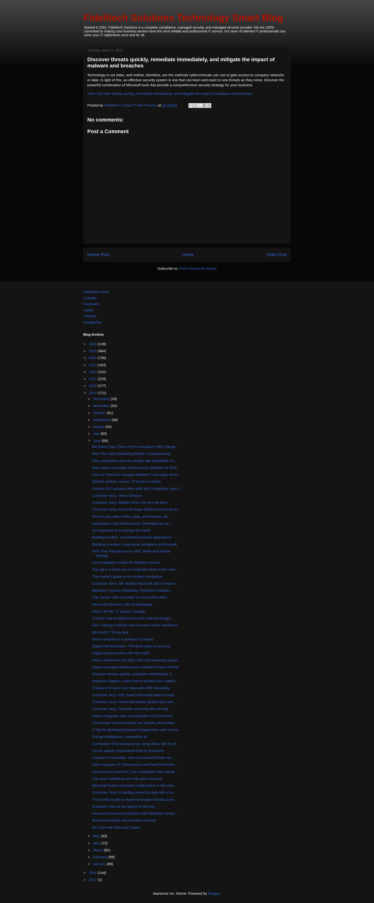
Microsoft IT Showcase (110, 632)
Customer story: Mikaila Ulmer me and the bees (130, 502)
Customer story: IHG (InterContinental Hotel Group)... (134, 695)
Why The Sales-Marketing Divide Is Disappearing (131, 454)
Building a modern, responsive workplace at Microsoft (134, 544)
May (97, 836)
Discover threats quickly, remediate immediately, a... (133, 674)
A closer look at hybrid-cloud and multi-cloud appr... (132, 618)
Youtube (89, 316)
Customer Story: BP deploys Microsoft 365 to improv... (135, 583)
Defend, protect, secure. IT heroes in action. (127, 481)
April (97, 843)
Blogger (214, 893)
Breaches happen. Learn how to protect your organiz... (135, 681)
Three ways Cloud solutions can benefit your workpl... (134, 723)
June (97, 441)
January (100, 864)
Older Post (276, 254)
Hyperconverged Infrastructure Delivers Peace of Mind (135, 667)
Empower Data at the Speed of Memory (123, 806)
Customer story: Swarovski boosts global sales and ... (134, 702)
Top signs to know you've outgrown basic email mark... (135, 569)
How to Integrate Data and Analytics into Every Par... (134, 716)
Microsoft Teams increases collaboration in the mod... (134, 785)
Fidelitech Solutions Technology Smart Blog (183, 17)
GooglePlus (92, 322)
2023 (93, 365)
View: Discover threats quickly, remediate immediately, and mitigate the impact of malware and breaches (169, 93)
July (96, 433)
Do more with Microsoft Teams (116, 827)
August (99, 427)
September (102, 420)
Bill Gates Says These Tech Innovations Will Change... (135, 447)
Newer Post (98, 254)
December (101, 399)
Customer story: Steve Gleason (117, 495)
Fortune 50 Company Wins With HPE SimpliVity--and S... (137, 489)
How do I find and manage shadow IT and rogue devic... (136, 474)
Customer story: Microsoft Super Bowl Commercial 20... (136, 509)
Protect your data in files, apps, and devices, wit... (131, 516)
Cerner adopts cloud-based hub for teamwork (128, 751)
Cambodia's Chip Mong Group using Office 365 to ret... (135, 744)
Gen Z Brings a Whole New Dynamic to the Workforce (135, 625)
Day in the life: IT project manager (119, 611)
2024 (93, 358)
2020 (93, 386)
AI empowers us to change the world (121, 530)
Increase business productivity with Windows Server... (134, 813)
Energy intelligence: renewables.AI (119, 737)
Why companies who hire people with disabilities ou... (134, 461)
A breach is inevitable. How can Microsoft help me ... (133, 758)
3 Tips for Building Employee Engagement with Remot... (136, 730)
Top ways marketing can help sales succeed (127, 778)
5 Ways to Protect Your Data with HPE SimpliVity (130, 688)
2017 (93, 880)
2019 (93, 393)
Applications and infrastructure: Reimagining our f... (132, 523)
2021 (93, 379)
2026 (93, 344)
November (101, 406)
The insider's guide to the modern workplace (127, 576)
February (100, 857)
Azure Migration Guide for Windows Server (126, 562)
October (100, 413)
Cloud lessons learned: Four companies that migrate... (135, 772)
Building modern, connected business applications (132, 537)
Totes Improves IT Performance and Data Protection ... (135, 764)
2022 (93, 372)
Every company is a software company (123, 639)
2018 (93, 873)
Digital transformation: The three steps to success (131, 646)
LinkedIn (90, 298)
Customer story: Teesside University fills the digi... (131, 709)
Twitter (88, 310)
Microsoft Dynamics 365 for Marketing (122, 604)
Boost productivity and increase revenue (124, 820)
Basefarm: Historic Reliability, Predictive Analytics (131, 590)
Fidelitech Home (96, 292)
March (98, 850)
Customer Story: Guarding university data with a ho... (134, 792)
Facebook (91, 304)
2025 (93, 351)
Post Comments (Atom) (198, 268)
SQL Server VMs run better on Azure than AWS (129, 597)
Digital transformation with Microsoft (120, 653)
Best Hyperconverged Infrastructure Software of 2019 (134, 468)
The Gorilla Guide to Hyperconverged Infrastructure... (134, 799)
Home (188, 254)
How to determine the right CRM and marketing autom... (136, 660)
